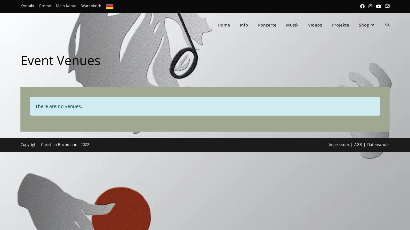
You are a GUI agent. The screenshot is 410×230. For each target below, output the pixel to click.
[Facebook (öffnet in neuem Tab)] (362, 6)
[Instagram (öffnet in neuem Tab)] (370, 6)
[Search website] (387, 25)
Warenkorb (91, 6)
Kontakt (27, 6)
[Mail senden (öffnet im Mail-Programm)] (386, 6)
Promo (45, 6)
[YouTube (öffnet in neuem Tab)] (378, 6)
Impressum (339, 144)
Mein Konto (66, 6)
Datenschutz (378, 144)
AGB (358, 144)
